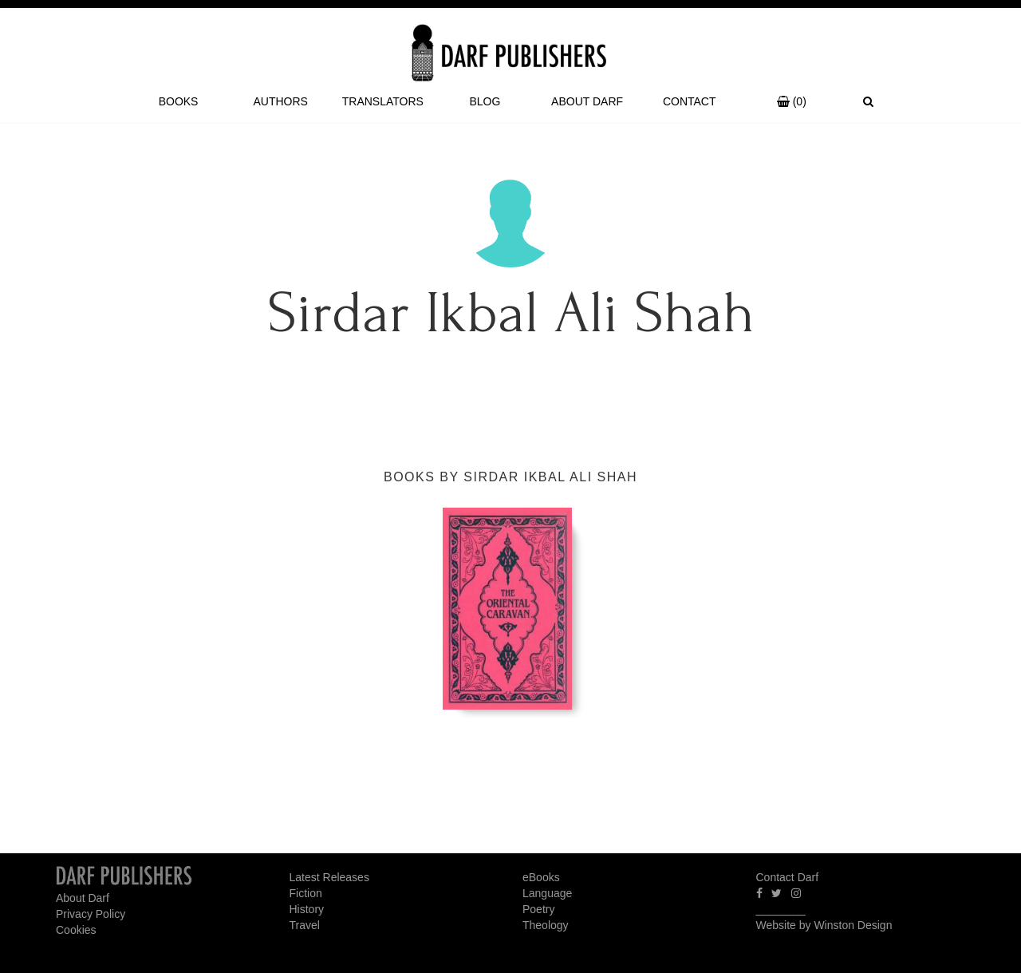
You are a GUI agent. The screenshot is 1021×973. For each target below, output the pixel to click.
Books (179, 101)
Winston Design (853, 925)
